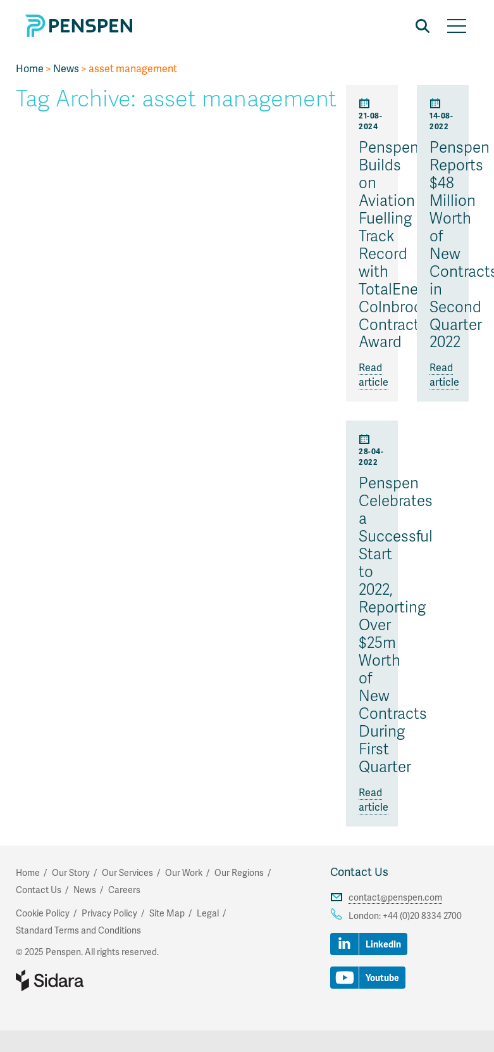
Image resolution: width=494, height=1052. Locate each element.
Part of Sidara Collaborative (90, 980)
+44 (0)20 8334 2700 (422, 915)
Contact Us (359, 871)
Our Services (127, 872)
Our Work (183, 872)
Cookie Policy (43, 913)
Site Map (167, 913)
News (66, 68)
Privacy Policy (109, 913)
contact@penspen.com (395, 897)
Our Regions (239, 872)
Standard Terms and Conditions (78, 930)
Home (30, 68)
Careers (124, 890)
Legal (208, 913)
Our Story (71, 872)
